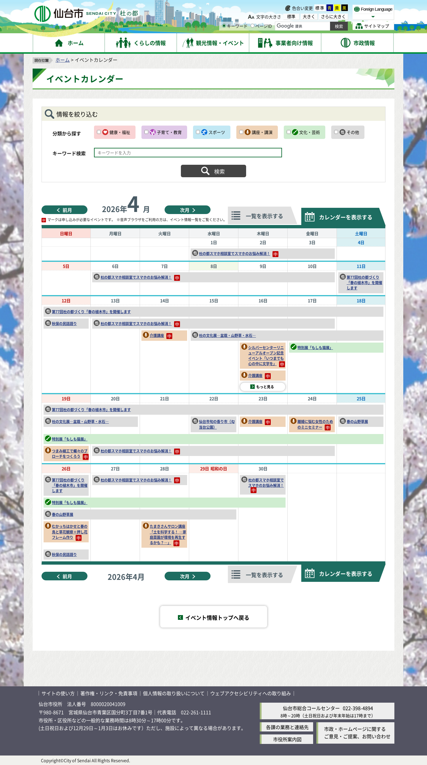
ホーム (62, 59)
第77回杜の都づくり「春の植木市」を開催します (364, 282)
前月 (67, 209)
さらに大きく (333, 16)
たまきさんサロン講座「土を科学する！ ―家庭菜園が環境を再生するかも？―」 (168, 535)
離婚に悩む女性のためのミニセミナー (315, 424)
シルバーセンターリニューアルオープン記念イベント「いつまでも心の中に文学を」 (266, 356)
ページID (261, 26)
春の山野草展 (357, 421)
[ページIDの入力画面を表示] (252, 26)
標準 (320, 8)
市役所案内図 (287, 739)
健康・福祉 (119, 132)
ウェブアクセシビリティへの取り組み (250, 693)
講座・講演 (262, 132)
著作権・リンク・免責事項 (108, 693)
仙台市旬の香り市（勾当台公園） (217, 424)
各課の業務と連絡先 (287, 727)
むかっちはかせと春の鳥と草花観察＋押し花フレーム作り (69, 532)
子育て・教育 (169, 132)
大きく (309, 16)
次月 (184, 209)
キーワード (235, 26)
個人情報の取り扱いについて (174, 693)
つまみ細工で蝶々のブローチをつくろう (70, 454)
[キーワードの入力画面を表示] (224, 26)
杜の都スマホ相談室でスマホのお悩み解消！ (238, 254)
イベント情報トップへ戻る (217, 617)
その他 (353, 132)
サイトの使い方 (58, 693)
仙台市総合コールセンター (311, 708)
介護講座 (161, 336)
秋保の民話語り (64, 323)
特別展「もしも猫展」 (315, 347)
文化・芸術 (309, 132)
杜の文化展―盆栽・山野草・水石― (227, 335)
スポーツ (216, 132)
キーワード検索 (69, 153)
